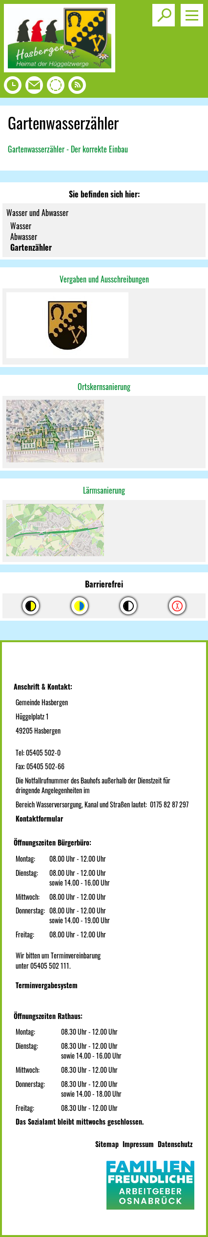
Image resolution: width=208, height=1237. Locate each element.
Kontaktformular (39, 818)
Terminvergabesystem (47, 985)
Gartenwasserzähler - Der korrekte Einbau (68, 149)
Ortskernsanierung (104, 386)
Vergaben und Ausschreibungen (104, 279)
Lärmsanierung (104, 490)
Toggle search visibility (165, 11)
